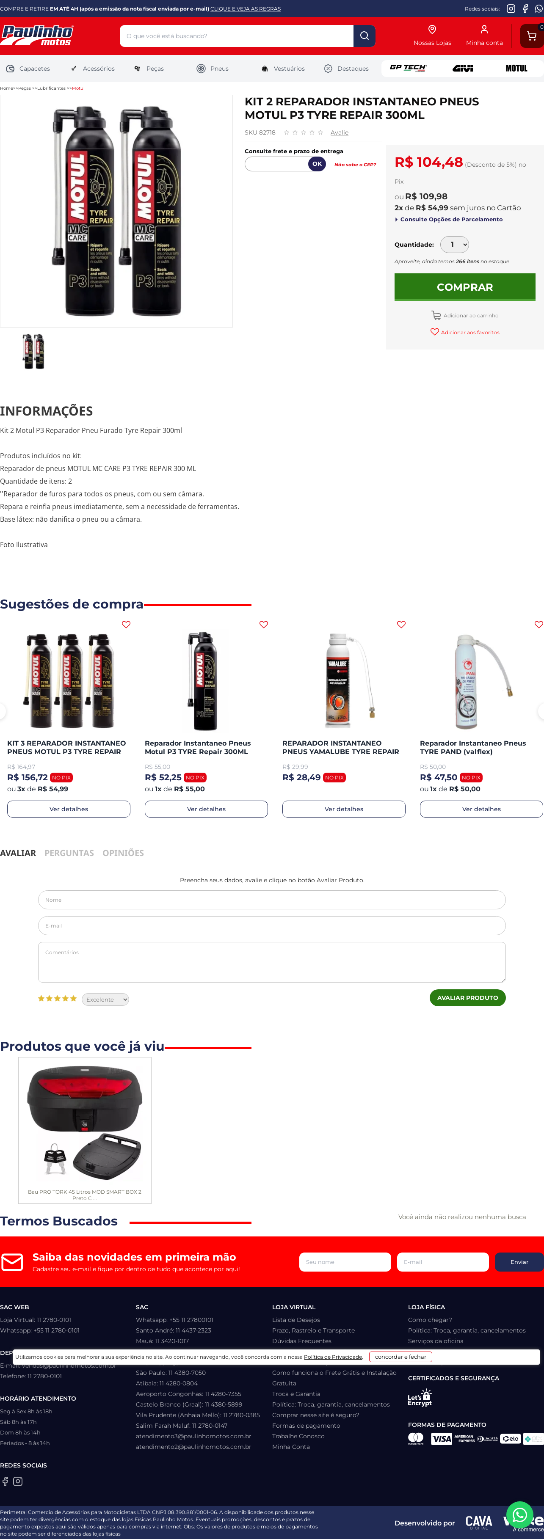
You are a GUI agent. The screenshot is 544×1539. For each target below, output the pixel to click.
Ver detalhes (69, 809)
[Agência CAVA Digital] (479, 1523)
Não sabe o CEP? (355, 165)
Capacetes (27, 68)
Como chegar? (430, 1320)
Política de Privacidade (318, 1527)
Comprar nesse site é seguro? (315, 1415)
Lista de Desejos (296, 1320)
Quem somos (428, 1351)
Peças (148, 68)
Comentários (272, 962)
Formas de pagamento (306, 1425)
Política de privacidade (441, 1362)
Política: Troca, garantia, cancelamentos (331, 1404)
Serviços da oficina (436, 1341)
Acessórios (92, 68)
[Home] (60, 36)
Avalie (339, 132)
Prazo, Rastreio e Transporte (313, 1330)
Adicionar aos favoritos (470, 332)
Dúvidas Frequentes (301, 1341)
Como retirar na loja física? (311, 1362)
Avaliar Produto (467, 998)
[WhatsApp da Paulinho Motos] (539, 8)
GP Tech (409, 68)
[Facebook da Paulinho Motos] (525, 8)
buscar (364, 36)
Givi (463, 68)
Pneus (212, 68)
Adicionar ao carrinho (470, 315)
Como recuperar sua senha (311, 1351)
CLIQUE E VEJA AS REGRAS (245, 9)
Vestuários (282, 68)
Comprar (465, 287)
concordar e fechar (402, 1523)
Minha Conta (291, 1447)
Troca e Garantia (296, 1394)
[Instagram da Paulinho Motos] (511, 8)
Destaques (346, 68)
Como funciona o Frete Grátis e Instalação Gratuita (334, 1378)
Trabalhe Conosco (298, 1436)
